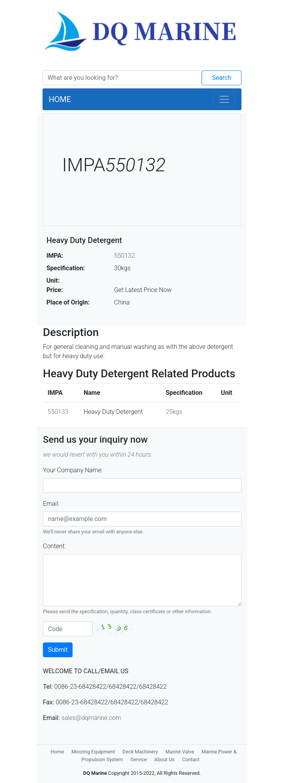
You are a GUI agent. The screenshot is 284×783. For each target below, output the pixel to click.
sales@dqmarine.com (91, 717)
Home (57, 752)
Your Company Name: (73, 470)
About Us (164, 759)
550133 (58, 411)
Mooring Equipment (93, 752)
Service (138, 759)
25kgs (174, 411)
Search (221, 77)
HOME (60, 99)
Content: (54, 546)
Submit (57, 649)
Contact (191, 759)
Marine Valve (179, 752)
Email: (51, 503)
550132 (124, 255)
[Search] (122, 77)
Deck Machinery (140, 752)
